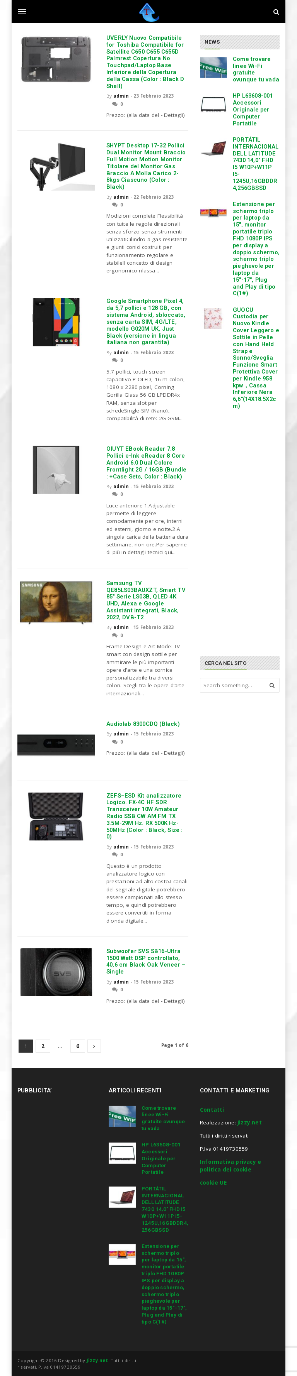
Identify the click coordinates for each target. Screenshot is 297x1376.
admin (121, 96)
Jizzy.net (249, 1122)
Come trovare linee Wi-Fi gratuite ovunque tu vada (256, 69)
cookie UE (213, 1182)
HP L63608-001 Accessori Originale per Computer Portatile (253, 109)
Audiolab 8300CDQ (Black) (143, 723)
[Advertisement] (248, 476)
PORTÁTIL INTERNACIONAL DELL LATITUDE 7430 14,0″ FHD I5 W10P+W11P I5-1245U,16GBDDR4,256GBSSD (256, 163)
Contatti (212, 1109)
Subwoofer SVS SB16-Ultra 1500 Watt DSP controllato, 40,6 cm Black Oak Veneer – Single (145, 961)
